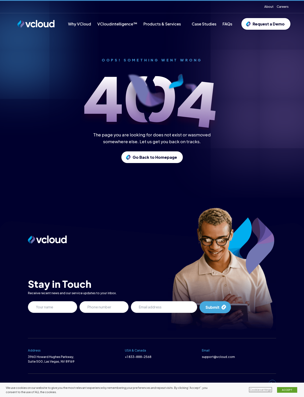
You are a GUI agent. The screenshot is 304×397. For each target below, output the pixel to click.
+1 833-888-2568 (138, 357)
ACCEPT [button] (287, 389)
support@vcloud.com (218, 357)
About (269, 6)
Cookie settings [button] (260, 389)
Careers (282, 6)
